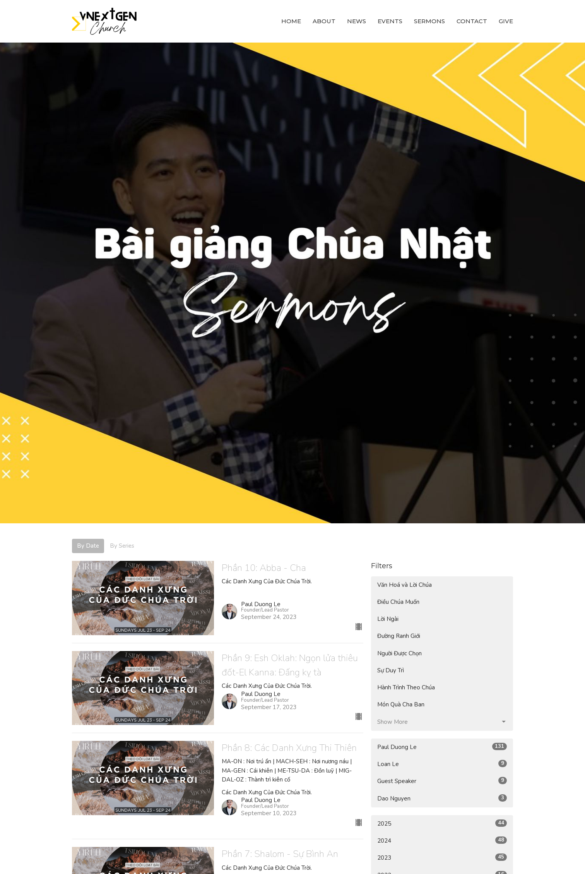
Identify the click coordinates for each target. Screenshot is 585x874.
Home (291, 21)
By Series (122, 546)
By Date (88, 546)
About (324, 21)
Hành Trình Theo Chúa (406, 687)
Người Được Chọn (399, 653)
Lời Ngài (388, 619)
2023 (442, 857)
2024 (442, 840)
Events (390, 21)
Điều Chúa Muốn (398, 602)
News (356, 21)
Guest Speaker (442, 781)
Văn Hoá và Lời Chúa (404, 585)
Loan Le (442, 764)
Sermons (429, 21)
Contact (472, 21)
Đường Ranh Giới (398, 636)
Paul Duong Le (442, 747)
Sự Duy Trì (390, 670)
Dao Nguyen (442, 798)
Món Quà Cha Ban (400, 704)
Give (506, 21)
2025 (442, 823)
